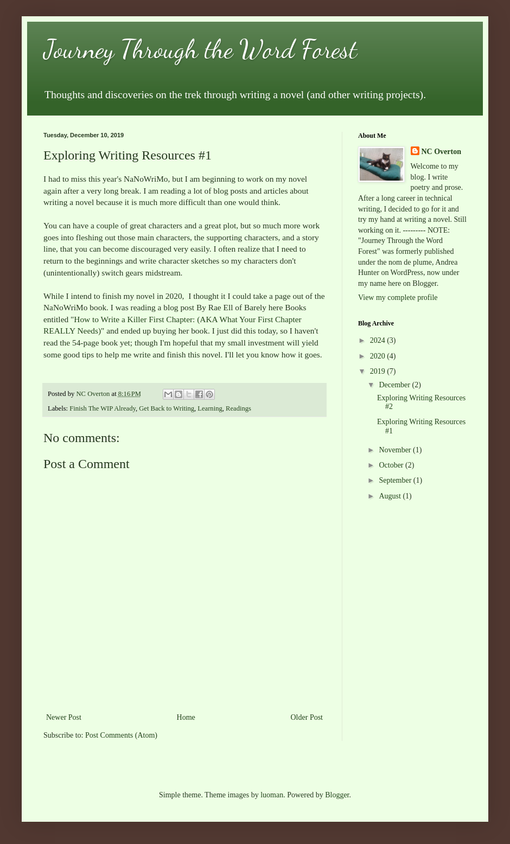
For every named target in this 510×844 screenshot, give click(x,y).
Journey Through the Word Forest (200, 49)
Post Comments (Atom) (121, 735)
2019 (378, 371)
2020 (378, 356)
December (395, 385)
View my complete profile (398, 297)
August (391, 496)
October (392, 465)
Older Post (307, 717)
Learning (209, 408)
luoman (271, 795)
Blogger (337, 795)
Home (186, 717)
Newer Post (63, 717)
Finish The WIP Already (102, 408)
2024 (378, 340)
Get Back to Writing (166, 408)
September (396, 480)
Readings (238, 408)
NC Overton (442, 152)
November (396, 450)
